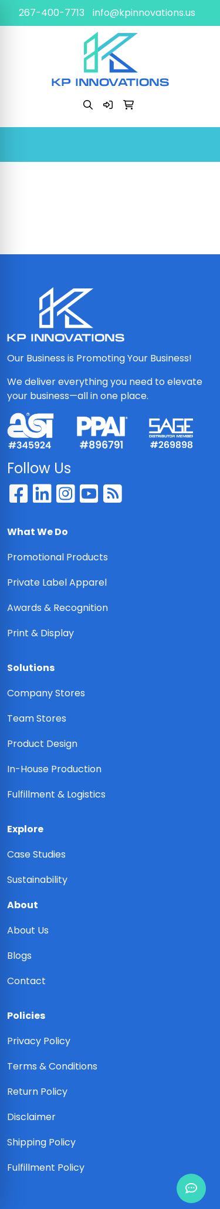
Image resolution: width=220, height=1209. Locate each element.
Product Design (42, 743)
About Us (28, 930)
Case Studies (36, 854)
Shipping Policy (41, 1142)
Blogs (19, 955)
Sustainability (37, 879)
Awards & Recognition (57, 608)
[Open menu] (196, 145)
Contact (26, 981)
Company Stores (46, 693)
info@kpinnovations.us (144, 12)
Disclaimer (31, 1117)
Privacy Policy (38, 1041)
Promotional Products (57, 557)
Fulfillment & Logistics (56, 794)
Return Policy (37, 1091)
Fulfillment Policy (45, 1167)
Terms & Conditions (52, 1066)
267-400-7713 (51, 12)
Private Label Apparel (57, 582)
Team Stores (36, 718)
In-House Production (54, 769)
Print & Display (40, 633)
